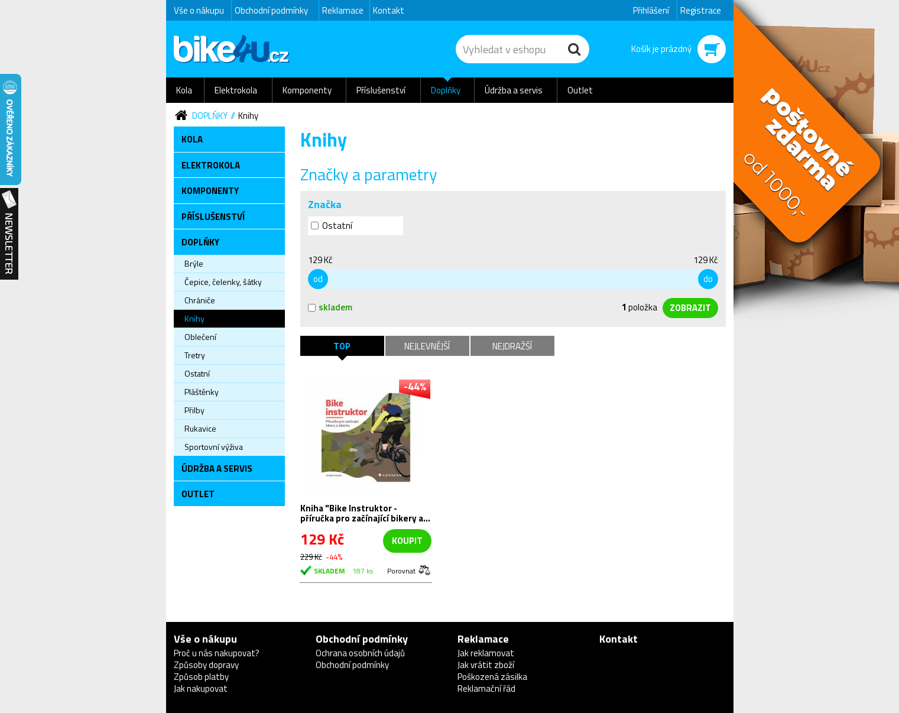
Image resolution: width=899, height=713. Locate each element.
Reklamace (343, 10)
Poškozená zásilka (492, 676)
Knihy (248, 115)
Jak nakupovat (201, 688)
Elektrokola (236, 90)
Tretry (194, 355)
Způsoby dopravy (206, 665)
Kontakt (388, 10)
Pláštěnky (201, 391)
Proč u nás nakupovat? (216, 653)
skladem (330, 307)
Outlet (580, 90)
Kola (184, 90)
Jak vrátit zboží (485, 665)
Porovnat (401, 570)
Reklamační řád (486, 688)
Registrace (700, 10)
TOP (341, 346)
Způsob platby (201, 676)
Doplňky (445, 90)
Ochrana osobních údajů (360, 653)
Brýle (193, 263)
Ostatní (197, 373)
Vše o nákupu (199, 10)
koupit (407, 540)
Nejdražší (512, 346)
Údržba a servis (514, 90)
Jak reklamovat (485, 653)
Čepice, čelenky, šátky (223, 282)
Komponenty (307, 90)
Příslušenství (380, 90)
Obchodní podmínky (271, 10)
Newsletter (9, 234)
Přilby (194, 410)
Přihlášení (651, 10)
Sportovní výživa (213, 446)
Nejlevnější (427, 346)
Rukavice (200, 428)
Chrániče (199, 300)
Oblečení (200, 336)
